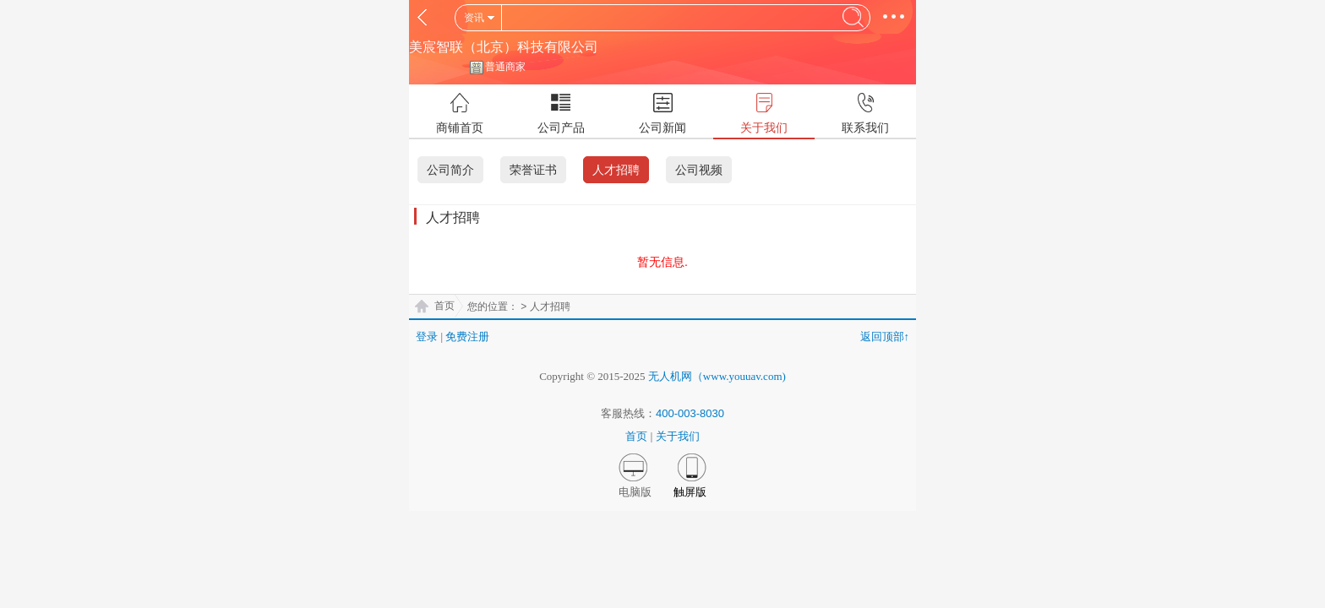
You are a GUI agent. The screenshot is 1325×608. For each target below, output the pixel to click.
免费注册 (467, 336)
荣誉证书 (533, 169)
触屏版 (689, 492)
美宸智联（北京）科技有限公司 (503, 47)
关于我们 (678, 436)
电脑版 (635, 492)
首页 (444, 306)
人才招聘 (616, 169)
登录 (427, 336)
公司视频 (698, 169)
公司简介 (450, 169)
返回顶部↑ (885, 336)
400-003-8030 (690, 413)
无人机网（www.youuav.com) (717, 376)
